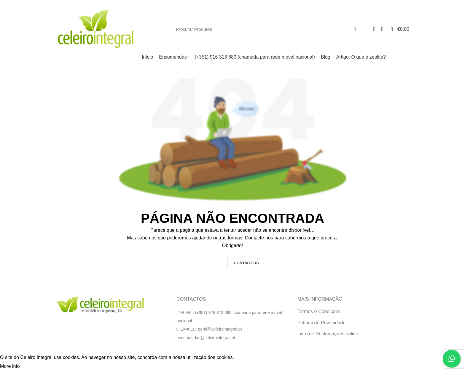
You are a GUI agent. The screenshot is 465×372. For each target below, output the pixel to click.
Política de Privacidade (321, 322)
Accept (32, 367)
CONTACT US (246, 263)
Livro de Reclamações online (327, 333)
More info (10, 366)
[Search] (267, 29)
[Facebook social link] (406, 4)
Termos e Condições (319, 311)
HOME (211, 263)
